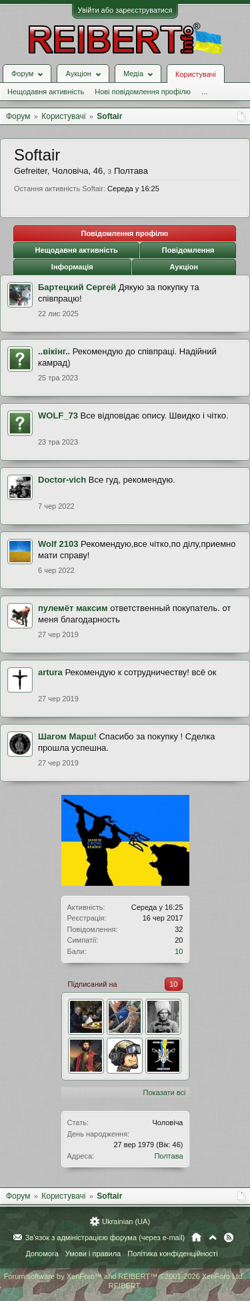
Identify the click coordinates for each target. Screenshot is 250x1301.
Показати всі (164, 1092)
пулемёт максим (73, 608)
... (204, 92)
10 (179, 951)
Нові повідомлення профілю (143, 92)
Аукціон (183, 267)
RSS (228, 1237)
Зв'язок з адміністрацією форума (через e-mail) (105, 1237)
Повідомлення (188, 250)
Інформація (72, 267)
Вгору (212, 1237)
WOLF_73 (58, 415)
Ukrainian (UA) (126, 1221)
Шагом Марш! (67, 736)
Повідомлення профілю (124, 233)
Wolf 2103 (58, 544)
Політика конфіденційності (172, 1254)
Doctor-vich (62, 480)
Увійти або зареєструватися (125, 10)
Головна (196, 1237)
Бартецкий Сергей (77, 287)
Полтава (168, 1156)
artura (50, 672)
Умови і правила (93, 1254)
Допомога (41, 1254)
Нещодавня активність (45, 92)
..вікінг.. (54, 351)
